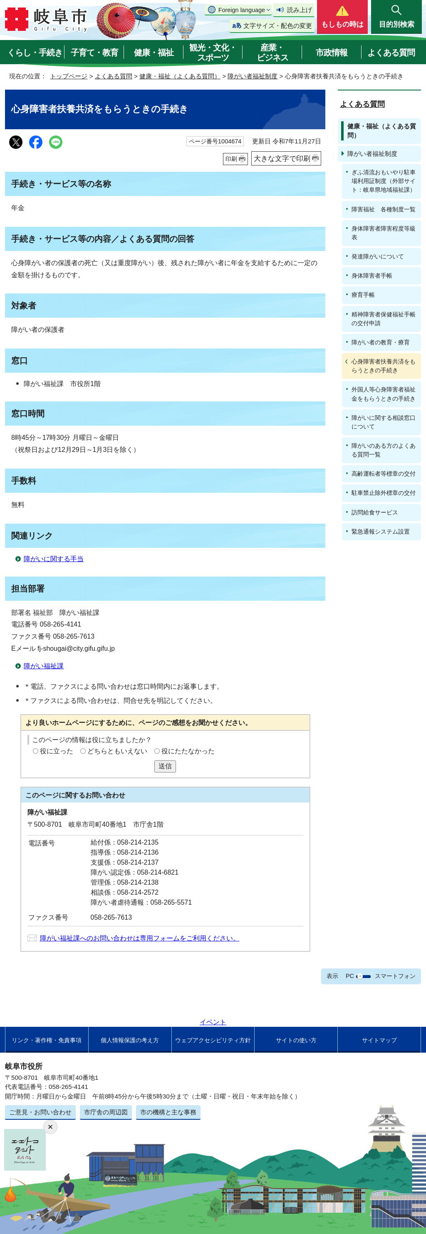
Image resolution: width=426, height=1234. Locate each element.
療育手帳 (363, 294)
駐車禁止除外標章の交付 (384, 492)
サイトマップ (379, 1040)
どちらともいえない (117, 751)
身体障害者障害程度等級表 (384, 233)
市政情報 (331, 52)
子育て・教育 (94, 52)
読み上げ (299, 9)
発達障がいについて (378, 256)
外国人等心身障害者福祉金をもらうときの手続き (384, 393)
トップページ (68, 76)
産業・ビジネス (272, 52)
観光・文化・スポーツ (213, 52)
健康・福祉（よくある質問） (179, 76)
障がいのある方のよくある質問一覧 (384, 450)
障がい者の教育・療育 (381, 342)
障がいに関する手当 (54, 558)
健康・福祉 (153, 52)
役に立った (56, 751)
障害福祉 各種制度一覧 (384, 209)
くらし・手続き (34, 52)
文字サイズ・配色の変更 (277, 25)
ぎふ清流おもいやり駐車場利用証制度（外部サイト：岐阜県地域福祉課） (384, 181)
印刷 (231, 159)
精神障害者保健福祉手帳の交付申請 (384, 318)
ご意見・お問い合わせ (40, 1112)
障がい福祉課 (44, 666)
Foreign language (241, 10)
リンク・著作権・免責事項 (47, 1040)
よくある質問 (391, 52)
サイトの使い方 (296, 1040)
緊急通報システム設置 (381, 531)
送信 (165, 766)
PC (350, 976)
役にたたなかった (188, 751)
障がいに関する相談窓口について (384, 422)
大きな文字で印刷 (282, 158)
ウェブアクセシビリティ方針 (213, 1040)
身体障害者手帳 (372, 275)
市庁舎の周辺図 (106, 1112)
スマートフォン (395, 976)
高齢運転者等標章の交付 (384, 473)
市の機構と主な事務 (168, 1112)
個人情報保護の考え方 (130, 1040)
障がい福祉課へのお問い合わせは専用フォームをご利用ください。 (140, 938)
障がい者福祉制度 (252, 76)
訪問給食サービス (375, 512)
